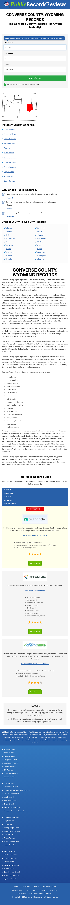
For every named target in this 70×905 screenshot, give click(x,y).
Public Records (9, 845)
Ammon (9, 231)
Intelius (36, 886)
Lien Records (8, 824)
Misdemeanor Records (12, 831)
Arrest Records (9, 129)
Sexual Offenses (10, 139)
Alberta (9, 228)
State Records (9, 868)
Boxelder (9, 245)
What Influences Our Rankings (41, 893)
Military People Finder (11, 828)
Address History (9, 176)
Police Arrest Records (11, 841)
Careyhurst (10, 252)
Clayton (9, 255)
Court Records (9, 783)
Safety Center (31, 890)
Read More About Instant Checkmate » (35, 664)
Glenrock (40, 235)
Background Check (10, 760)
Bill (7, 235)
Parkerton (41, 252)
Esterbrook (41, 228)
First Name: (8, 42)
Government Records (11, 817)
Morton (40, 242)
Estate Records (9, 804)
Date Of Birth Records (11, 794)
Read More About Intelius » (35, 590)
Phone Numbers (10, 167)
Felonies (7, 148)
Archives (43, 890)
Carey (8, 249)
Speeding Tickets (10, 134)
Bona (8, 242)
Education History (10, 800)
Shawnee (40, 259)
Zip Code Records (10, 879)
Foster (39, 231)
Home (16, 886)
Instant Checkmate (49, 886)
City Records (8, 770)
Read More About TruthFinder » (35, 535)
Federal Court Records (12, 807)
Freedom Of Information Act (14, 811)
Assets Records (9, 756)
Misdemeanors (9, 143)
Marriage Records (10, 158)
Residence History (10, 855)
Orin (39, 245)
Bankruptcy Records (11, 763)
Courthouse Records (11, 787)
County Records (9, 777)
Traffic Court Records (11, 875)
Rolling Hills (41, 255)
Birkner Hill (10, 238)
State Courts (54, 890)
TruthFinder (26, 886)
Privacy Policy (23, 893)
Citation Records (10, 766)
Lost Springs (41, 238)
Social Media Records (11, 865)
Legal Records (9, 172)
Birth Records (9, 152)
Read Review (35, 563)
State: (6, 64)
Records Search (9, 851)
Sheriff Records (9, 862)
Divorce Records (10, 162)
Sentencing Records (11, 858)
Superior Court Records (12, 872)
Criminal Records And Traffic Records (17, 790)
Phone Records (9, 838)
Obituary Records (10, 834)
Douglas (9, 259)
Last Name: (8, 53)
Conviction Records (11, 773)
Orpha (39, 249)
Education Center (17, 890)
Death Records (9, 181)
